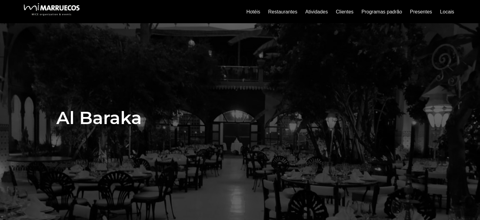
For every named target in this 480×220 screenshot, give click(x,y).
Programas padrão (382, 11)
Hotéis (253, 11)
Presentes (421, 11)
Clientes (345, 11)
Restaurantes (282, 11)
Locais (447, 11)
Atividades (316, 11)
